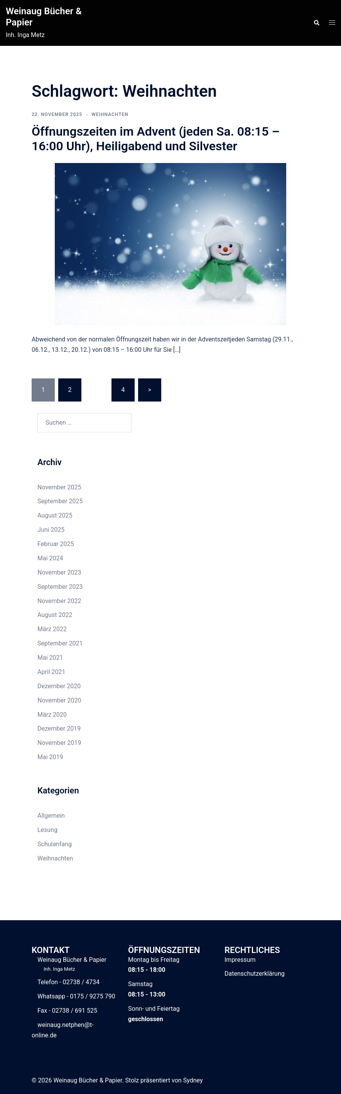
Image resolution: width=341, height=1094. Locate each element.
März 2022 (52, 629)
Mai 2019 (50, 757)
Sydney (193, 1080)
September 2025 (60, 501)
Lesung (47, 830)
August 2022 (54, 614)
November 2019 (59, 742)
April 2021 (51, 672)
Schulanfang (54, 844)
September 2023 (60, 586)
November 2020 (59, 700)
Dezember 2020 (59, 686)
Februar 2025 (55, 544)
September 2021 (60, 643)
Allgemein (51, 815)
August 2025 (54, 515)
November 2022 (59, 601)
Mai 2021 (50, 657)
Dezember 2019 (59, 728)
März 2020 (52, 714)
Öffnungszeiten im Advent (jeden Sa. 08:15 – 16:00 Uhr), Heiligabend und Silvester (156, 138)
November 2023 (59, 572)
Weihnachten (109, 114)
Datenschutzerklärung (255, 973)
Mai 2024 (50, 558)
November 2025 (59, 487)
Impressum (240, 959)
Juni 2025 (50, 529)
